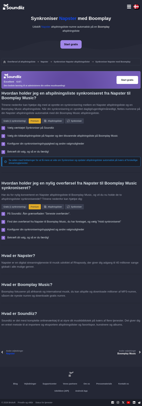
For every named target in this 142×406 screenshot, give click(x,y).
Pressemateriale (104, 384)
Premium (35, 121)
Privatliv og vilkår (25, 402)
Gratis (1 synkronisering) (14, 121)
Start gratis (71, 44)
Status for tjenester (44, 402)
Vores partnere (70, 384)
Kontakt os (123, 384)
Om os (87, 384)
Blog (15, 384)
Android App (81, 391)
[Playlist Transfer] (14, 6)
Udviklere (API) (61, 391)
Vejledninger (30, 384)
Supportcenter (50, 384)
